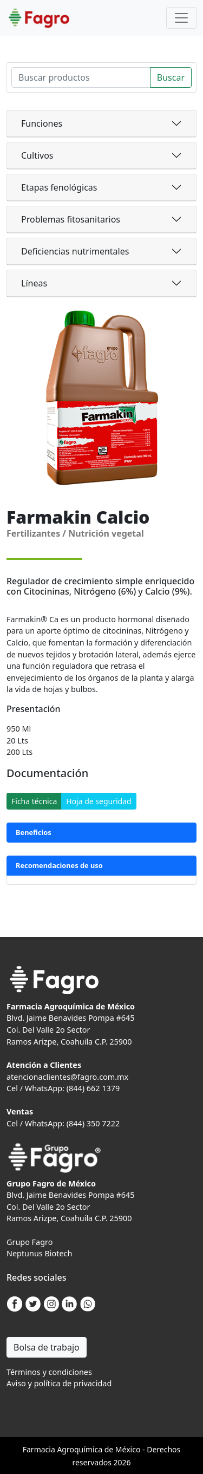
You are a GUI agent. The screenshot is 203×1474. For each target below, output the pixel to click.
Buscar (171, 77)
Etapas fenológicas (59, 187)
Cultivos (37, 155)
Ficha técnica (34, 801)
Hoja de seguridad (98, 801)
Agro (65, 1449)
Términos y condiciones (49, 1372)
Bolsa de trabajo (47, 1347)
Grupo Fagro (29, 1242)
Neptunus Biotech (39, 1253)
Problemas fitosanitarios (70, 219)
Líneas (34, 283)
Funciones (41, 123)
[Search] (80, 77)
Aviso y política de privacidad (59, 1383)
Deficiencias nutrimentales (75, 251)
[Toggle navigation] (181, 18)
